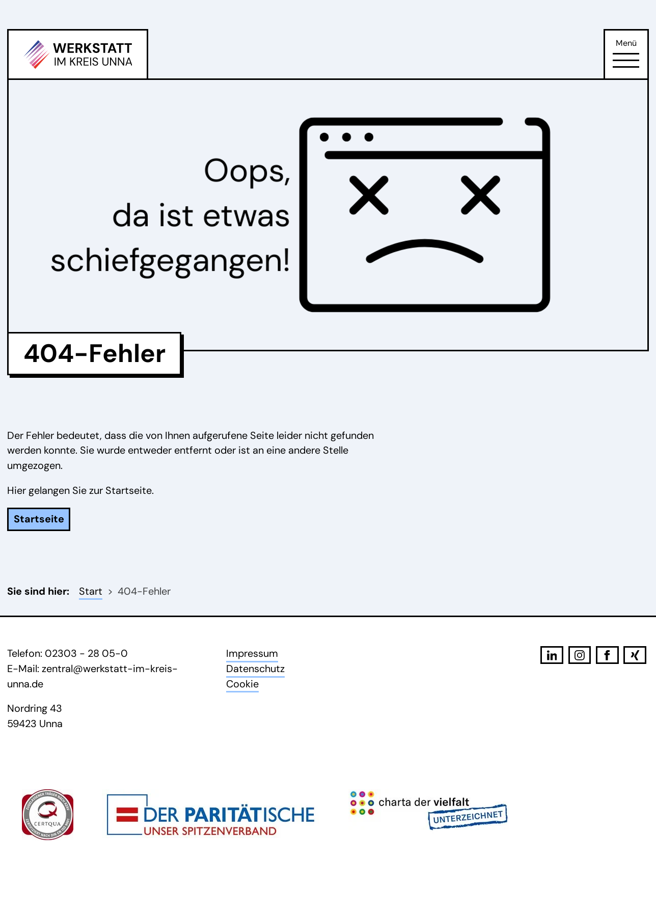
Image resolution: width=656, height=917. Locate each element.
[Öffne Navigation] (626, 60)
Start (90, 591)
